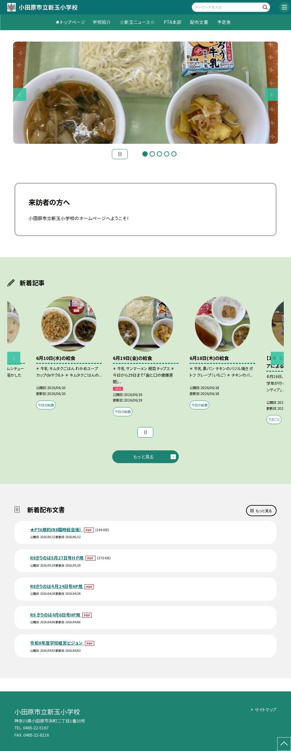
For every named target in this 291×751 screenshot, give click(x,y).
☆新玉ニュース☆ (137, 22)
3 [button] (159, 154)
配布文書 (199, 22)
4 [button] (166, 154)
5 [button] (174, 154)
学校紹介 (102, 22)
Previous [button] (19, 94)
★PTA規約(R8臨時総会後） (56, 529)
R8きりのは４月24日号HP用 (56, 586)
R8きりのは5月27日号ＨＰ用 (57, 557)
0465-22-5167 (36, 727)
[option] (145, 93)
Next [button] (271, 94)
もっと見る (143, 456)
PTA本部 (172, 22)
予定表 (224, 22)
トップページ (72, 22)
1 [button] (145, 154)
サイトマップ (266, 709)
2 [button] (152, 154)
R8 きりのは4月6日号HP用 (55, 614)
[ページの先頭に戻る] (284, 744)
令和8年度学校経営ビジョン (57, 643)
